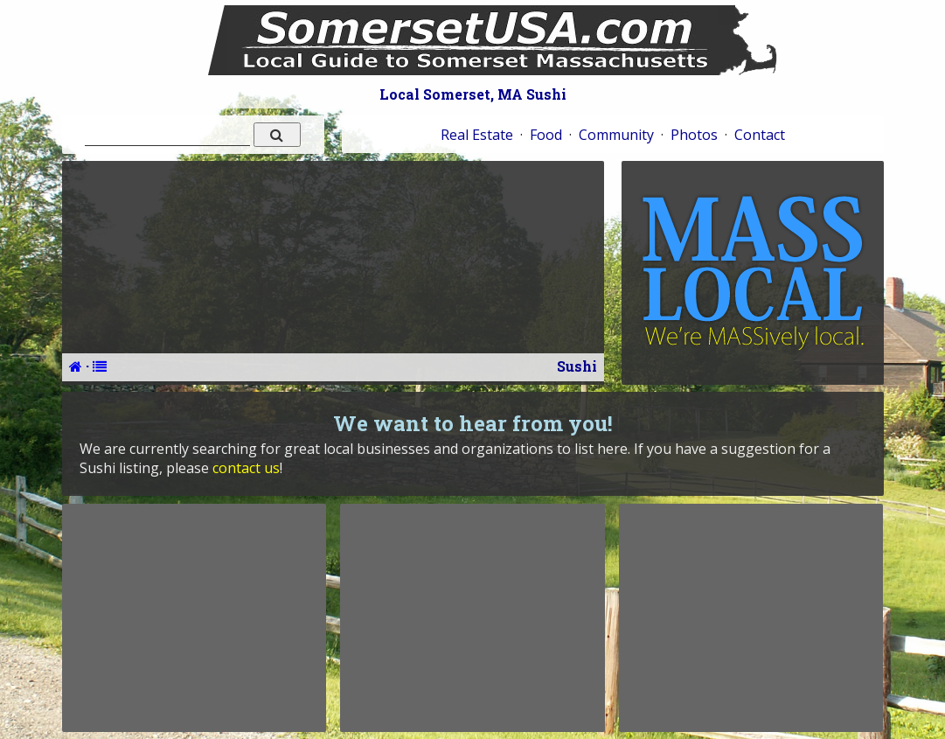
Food (546, 134)
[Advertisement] (194, 617)
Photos (694, 134)
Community (616, 134)
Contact (759, 134)
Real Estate (477, 134)
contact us (246, 468)
